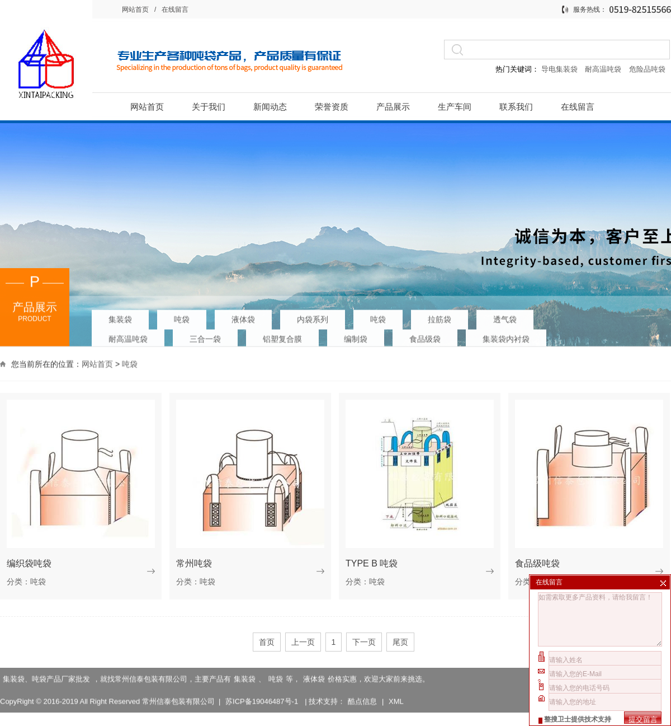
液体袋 (243, 316)
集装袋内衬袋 (506, 336)
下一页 (364, 642)
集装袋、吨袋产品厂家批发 (46, 668)
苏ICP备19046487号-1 (262, 691)
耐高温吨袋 (604, 69)
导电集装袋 (559, 69)
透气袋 (505, 316)
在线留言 (175, 9)
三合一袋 (205, 336)
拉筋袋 (439, 316)
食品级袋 (425, 336)
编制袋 (355, 336)
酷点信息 (362, 691)
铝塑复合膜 (282, 336)
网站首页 (135, 9)
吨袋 (182, 316)
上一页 (303, 642)
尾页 (400, 642)
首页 (267, 642)
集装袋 (120, 316)
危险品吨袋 (647, 69)
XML (396, 691)
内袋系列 (312, 316)
